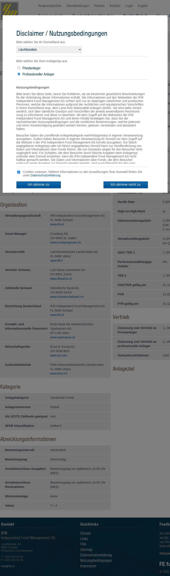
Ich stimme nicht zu (126, 184)
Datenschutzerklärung (45, 175)
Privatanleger (31, 68)
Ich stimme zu (38, 184)
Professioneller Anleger (38, 74)
